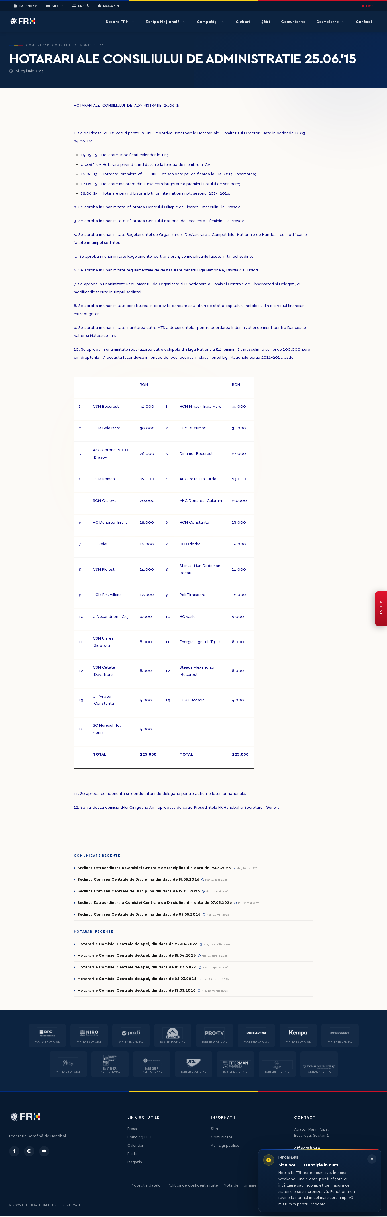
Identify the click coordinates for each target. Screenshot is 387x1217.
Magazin (108, 6)
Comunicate (293, 22)
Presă (80, 6)
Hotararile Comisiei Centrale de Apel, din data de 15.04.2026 (137, 956)
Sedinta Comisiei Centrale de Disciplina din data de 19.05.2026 (138, 880)
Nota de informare (240, 1186)
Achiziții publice (225, 1146)
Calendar (25, 6)
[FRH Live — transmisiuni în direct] (381, 608)
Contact (364, 22)
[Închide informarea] (371, 1159)
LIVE (367, 6)
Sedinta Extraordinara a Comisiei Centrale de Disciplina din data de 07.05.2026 (155, 903)
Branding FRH (139, 1138)
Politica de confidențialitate (193, 1186)
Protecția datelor (146, 1186)
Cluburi (243, 22)
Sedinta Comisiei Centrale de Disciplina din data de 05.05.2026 (139, 915)
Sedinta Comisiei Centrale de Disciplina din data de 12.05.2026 (139, 891)
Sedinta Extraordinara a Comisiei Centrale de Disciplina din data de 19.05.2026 (154, 868)
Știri (265, 22)
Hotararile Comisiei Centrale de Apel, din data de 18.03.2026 (137, 991)
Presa (132, 1129)
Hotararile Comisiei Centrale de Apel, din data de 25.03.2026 (137, 979)
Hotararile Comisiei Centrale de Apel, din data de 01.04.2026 (137, 968)
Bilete (55, 6)
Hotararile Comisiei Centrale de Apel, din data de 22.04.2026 (137, 944)
